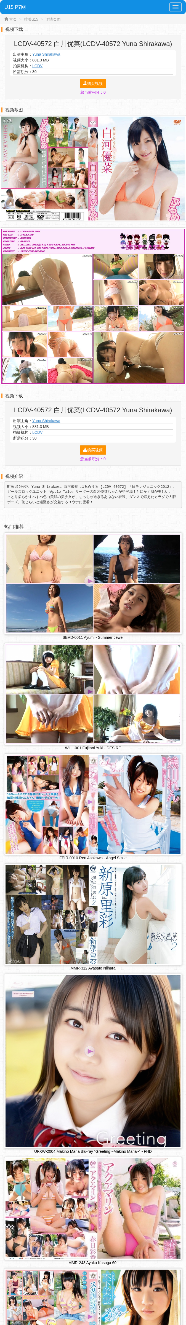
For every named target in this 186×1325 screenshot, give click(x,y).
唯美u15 (31, 19)
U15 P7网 (15, 7)
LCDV (37, 66)
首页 (13, 19)
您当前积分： (93, 92)
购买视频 (93, 83)
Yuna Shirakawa (46, 54)
